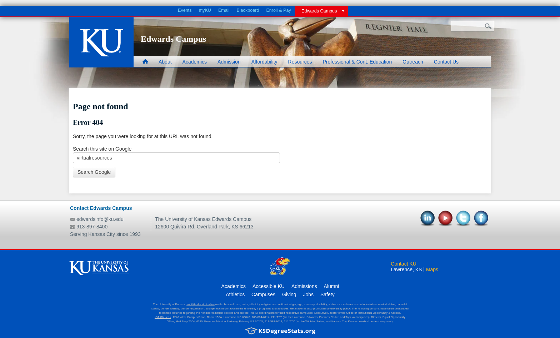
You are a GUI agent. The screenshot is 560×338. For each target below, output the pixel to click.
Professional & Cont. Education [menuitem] (357, 62)
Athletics (235, 294)
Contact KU (403, 264)
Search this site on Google (102, 149)
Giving (289, 294)
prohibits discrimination (199, 304)
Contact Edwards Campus (101, 208)
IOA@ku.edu (163, 317)
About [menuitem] (165, 62)
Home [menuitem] (147, 62)
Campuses (263, 294)
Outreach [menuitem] (412, 62)
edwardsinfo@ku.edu (100, 219)
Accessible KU (268, 286)
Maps (432, 269)
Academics (233, 286)
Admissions (304, 286)
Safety (327, 294)
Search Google (94, 172)
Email (224, 10)
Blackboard (247, 10)
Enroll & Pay (278, 10)
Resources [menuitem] (300, 62)
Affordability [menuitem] (264, 62)
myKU (205, 10)
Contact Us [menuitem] (446, 62)
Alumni (331, 286)
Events (185, 10)
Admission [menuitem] (229, 62)
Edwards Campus (319, 11)
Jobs (308, 294)
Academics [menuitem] (194, 62)
